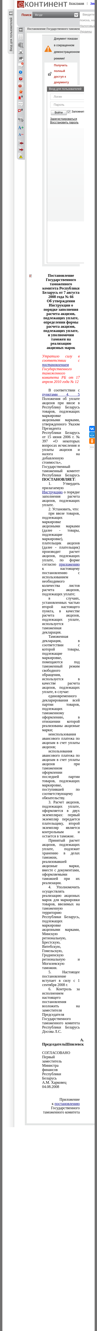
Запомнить (79, 111)
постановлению (67, 1104)
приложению (69, 564)
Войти (59, 112)
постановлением (55, 365)
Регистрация (76, 3)
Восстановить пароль (64, 122)
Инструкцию (52, 492)
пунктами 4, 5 (61, 394)
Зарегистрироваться (63, 119)
